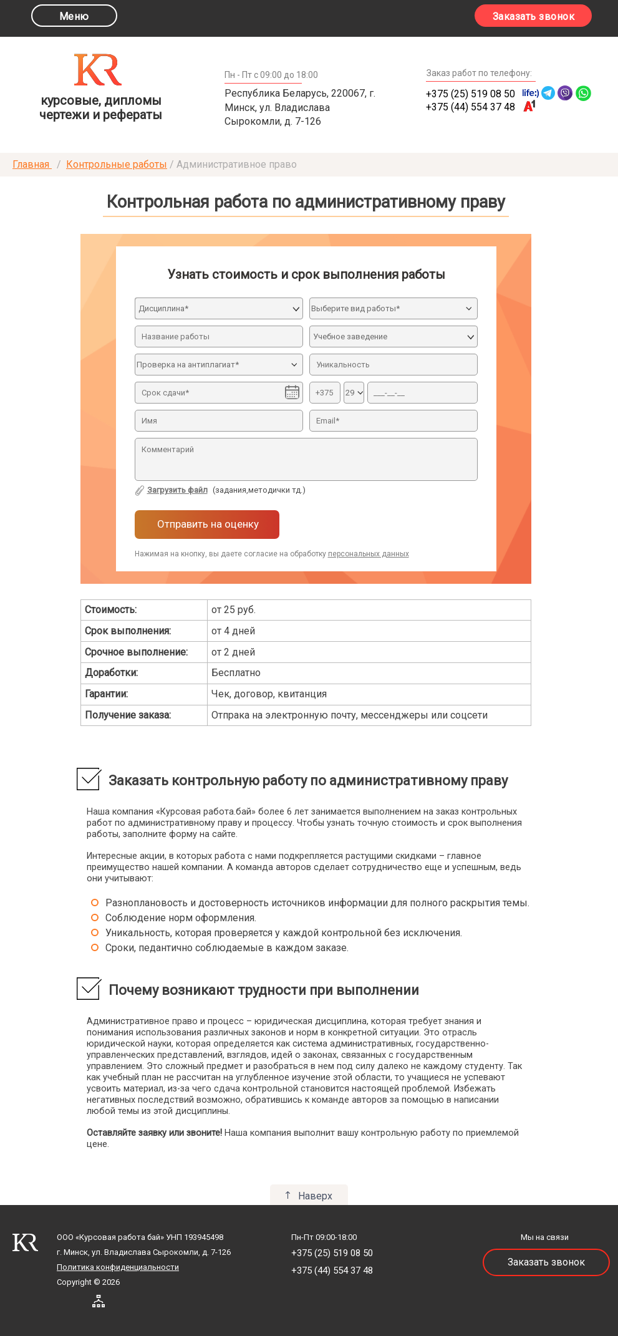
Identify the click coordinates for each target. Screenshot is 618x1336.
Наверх (315, 1196)
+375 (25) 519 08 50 (470, 94)
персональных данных (368, 553)
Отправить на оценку (207, 524)
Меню (74, 16)
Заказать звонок (534, 16)
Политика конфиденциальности (118, 1267)
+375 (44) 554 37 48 (470, 107)
